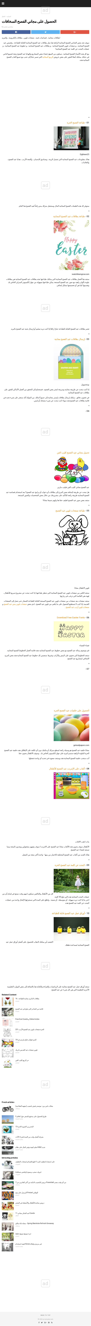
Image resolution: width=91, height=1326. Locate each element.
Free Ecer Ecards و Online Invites (27, 1019)
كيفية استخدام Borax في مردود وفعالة (28, 1244)
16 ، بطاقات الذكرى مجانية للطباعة (27, 999)
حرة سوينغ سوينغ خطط (23, 1234)
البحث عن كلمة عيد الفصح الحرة (70, 865)
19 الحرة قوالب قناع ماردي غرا (25, 1040)
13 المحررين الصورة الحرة (24, 1127)
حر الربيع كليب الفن (22, 1060)
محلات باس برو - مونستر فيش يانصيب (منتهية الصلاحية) (34, 1106)
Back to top (45, 1315)
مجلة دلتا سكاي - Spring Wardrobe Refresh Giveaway (34, 1223)
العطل (3, 16)
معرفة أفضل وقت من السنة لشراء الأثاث (29, 1137)
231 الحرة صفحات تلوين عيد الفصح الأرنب (29, 1029)
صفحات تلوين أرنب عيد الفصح (77, 607)
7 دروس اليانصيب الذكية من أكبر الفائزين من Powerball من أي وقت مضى (40, 1182)
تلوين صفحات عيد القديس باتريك (26, 1050)
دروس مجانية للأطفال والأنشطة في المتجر (29, 1203)
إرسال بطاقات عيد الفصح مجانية (70, 339)
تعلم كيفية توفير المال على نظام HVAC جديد (30, 1147)
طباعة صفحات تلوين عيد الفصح (70, 510)
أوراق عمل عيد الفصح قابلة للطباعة (68, 913)
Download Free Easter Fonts (71, 617)
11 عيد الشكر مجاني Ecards (25, 1213)
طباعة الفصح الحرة (76, 122)
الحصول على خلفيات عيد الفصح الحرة (71, 710)
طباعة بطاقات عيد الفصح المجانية (69, 216)
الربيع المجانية (47, 57)
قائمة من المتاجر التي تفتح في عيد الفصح (29, 1009)
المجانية (9, 16)
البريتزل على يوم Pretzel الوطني (26, 1192)
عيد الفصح (8, 604)
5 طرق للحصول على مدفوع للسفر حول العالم (30, 1116)
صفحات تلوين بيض (19, 604)
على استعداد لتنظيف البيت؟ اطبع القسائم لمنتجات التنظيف (35, 1162)
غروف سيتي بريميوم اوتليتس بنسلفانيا (28, 1172)
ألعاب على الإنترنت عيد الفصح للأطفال (67, 768)
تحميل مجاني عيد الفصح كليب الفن (73, 452)
